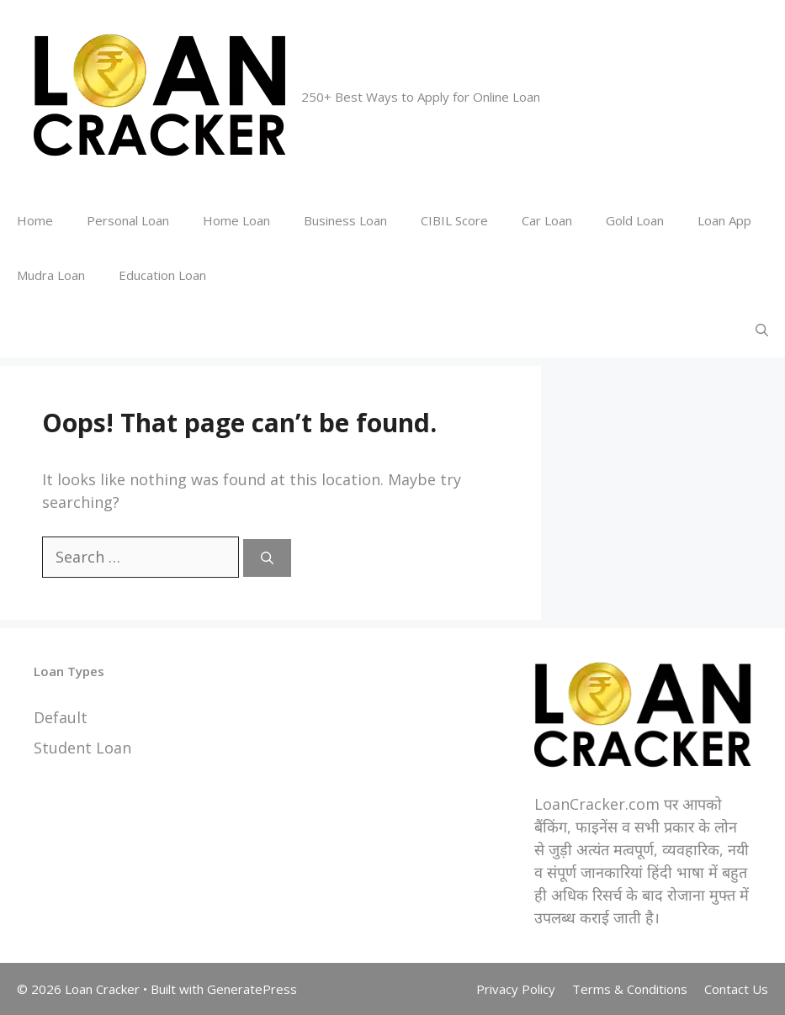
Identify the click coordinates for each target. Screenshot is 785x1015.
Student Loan (82, 747)
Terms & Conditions (629, 989)
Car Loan (547, 220)
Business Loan (345, 220)
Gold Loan (635, 220)
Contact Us (736, 989)
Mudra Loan (51, 275)
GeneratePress (252, 989)
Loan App (724, 220)
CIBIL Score (454, 220)
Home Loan (236, 220)
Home (35, 220)
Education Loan (162, 275)
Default (61, 717)
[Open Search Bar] (762, 330)
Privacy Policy (515, 989)
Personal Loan (128, 220)
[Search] (267, 558)
